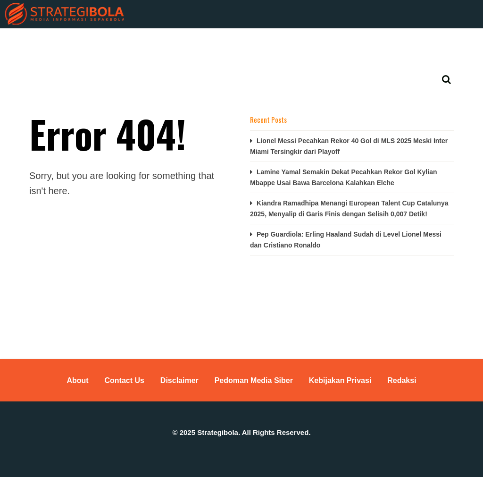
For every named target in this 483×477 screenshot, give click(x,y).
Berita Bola (41, 42)
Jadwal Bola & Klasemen (61, 57)
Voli (258, 42)
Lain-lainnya (386, 42)
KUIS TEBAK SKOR (103, 42)
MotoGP (298, 42)
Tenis (339, 42)
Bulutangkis (212, 42)
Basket (160, 42)
